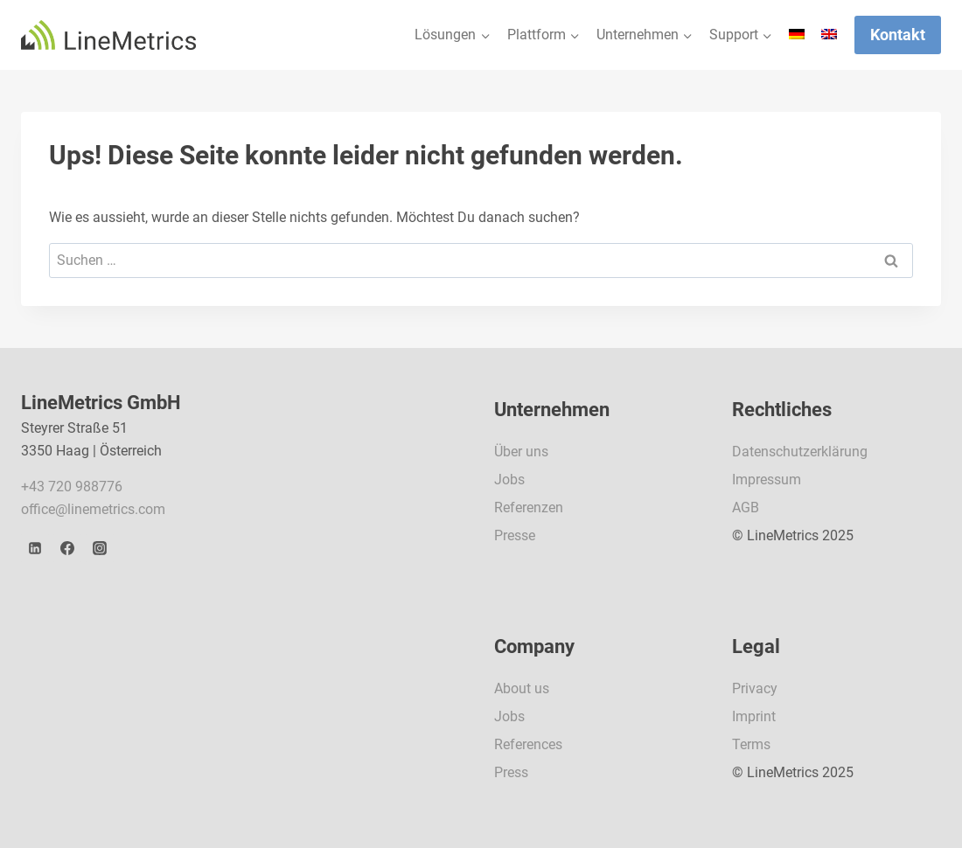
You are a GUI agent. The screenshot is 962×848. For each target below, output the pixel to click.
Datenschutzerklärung (800, 451)
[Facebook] (67, 548)
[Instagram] (100, 548)
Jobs (509, 479)
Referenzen (528, 507)
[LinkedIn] (35, 548)
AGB (745, 507)
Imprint (754, 716)
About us (521, 688)
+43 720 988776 (71, 486)
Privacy (754, 688)
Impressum (766, 479)
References (528, 744)
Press (511, 772)
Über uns (521, 451)
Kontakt (897, 34)
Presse (514, 535)
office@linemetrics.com (93, 509)
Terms (751, 744)
